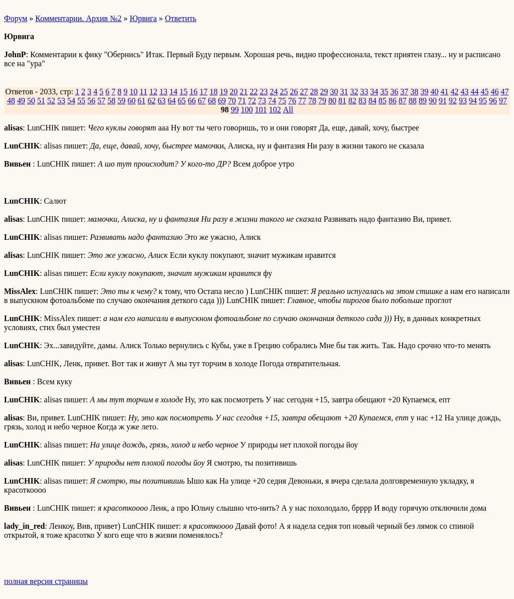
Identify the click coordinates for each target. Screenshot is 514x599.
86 (393, 100)
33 (364, 91)
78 (312, 100)
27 (304, 91)
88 (413, 100)
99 (235, 109)
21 (243, 91)
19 (223, 91)
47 (504, 91)
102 (275, 109)
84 (372, 100)
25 (284, 91)
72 (252, 100)
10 (134, 91)
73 (262, 100)
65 (182, 100)
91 (443, 100)
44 (474, 91)
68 (212, 100)
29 (324, 91)
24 (274, 91)
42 (454, 91)
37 (404, 91)
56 (91, 100)
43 (464, 91)
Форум (15, 18)
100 (247, 109)
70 (232, 100)
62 (152, 100)
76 (292, 100)
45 (484, 91)
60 (131, 100)
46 (494, 91)
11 (143, 91)
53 (61, 100)
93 (463, 100)
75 (282, 100)
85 (382, 100)
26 (294, 91)
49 (21, 100)
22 (253, 91)
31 (344, 91)
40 (434, 91)
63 (162, 100)
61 (142, 100)
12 (153, 91)
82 (352, 100)
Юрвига (143, 18)
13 (163, 91)
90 (433, 100)
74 (272, 100)
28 (314, 91)
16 (193, 91)
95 (483, 100)
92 (453, 100)
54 (71, 100)
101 (261, 109)
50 (31, 100)
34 (374, 91)
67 (202, 100)
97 (503, 100)
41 (444, 91)
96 (493, 100)
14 (173, 91)
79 (322, 100)
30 (334, 91)
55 (81, 100)
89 (423, 100)
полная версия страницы (46, 581)
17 (203, 91)
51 (41, 100)
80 (332, 100)
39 (424, 91)
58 (111, 100)
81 (342, 100)
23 (264, 91)
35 (384, 91)
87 (403, 100)
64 (172, 100)
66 (192, 100)
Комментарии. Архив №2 (78, 18)
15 (183, 91)
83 (362, 100)
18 (213, 91)
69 (222, 100)
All (288, 109)
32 (354, 91)
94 (473, 100)
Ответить (180, 18)
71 (242, 100)
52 (51, 100)
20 (233, 91)
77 (302, 100)
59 (121, 100)
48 (11, 100)
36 (394, 91)
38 (414, 91)
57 (101, 100)
